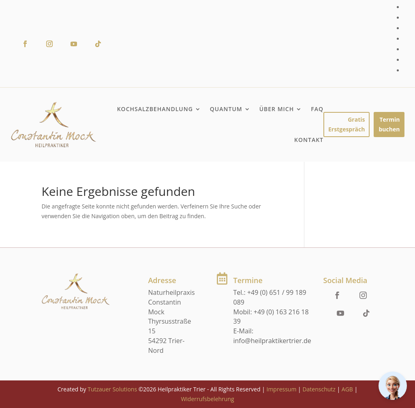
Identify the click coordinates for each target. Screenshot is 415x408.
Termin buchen (389, 124)
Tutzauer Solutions (112, 389)
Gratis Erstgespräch (346, 124)
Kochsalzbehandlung (155, 109)
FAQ (317, 109)
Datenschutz (318, 389)
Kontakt (308, 140)
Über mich (276, 109)
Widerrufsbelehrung (207, 399)
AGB (347, 389)
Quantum (226, 109)
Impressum (281, 389)
